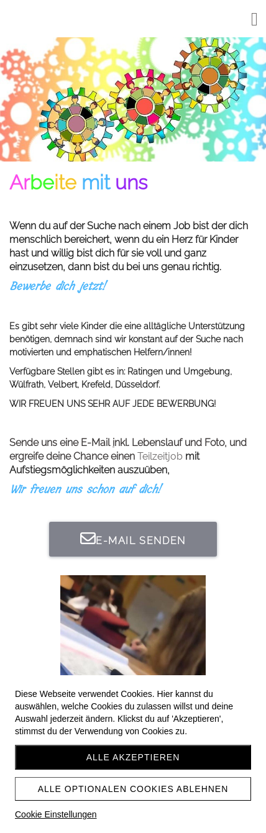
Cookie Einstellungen (56, 814)
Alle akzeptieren (133, 757)
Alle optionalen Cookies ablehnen (133, 789)
